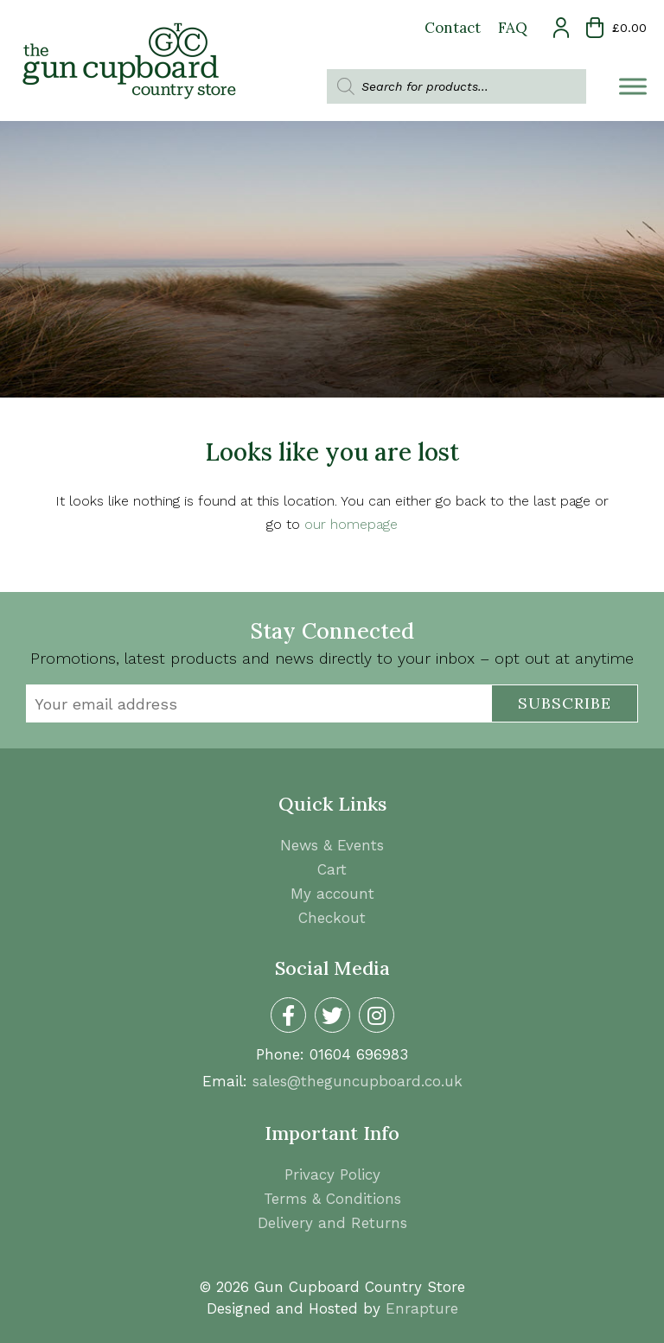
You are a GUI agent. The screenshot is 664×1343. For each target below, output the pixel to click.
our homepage (351, 524)
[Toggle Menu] (633, 86)
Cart (332, 869)
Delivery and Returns (332, 1223)
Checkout (332, 917)
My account (332, 893)
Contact (453, 27)
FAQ (512, 27)
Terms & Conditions (332, 1198)
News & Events (332, 845)
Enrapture (422, 1308)
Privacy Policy (332, 1174)
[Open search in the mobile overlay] (456, 86)
